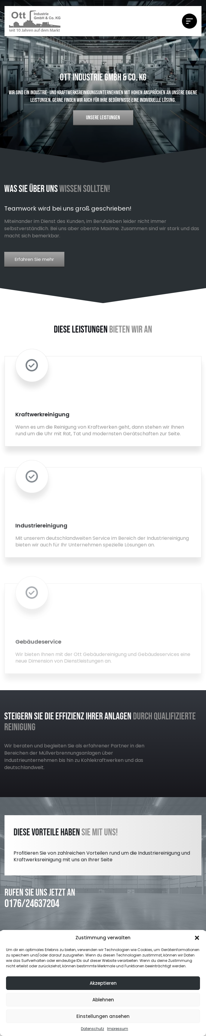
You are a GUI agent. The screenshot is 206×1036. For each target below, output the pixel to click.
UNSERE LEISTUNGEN (103, 117)
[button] (197, 938)
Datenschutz (92, 1028)
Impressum (117, 1028)
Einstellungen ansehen (103, 1016)
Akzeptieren (103, 983)
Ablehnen (103, 1000)
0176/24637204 (32, 903)
